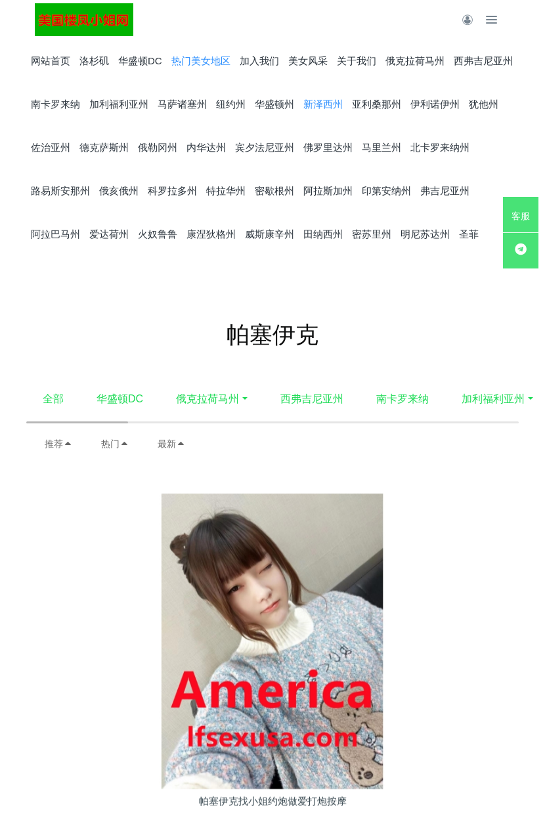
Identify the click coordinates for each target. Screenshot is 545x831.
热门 (115, 443)
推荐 (58, 443)
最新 (171, 443)
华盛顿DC (120, 398)
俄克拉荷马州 (207, 398)
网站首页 (50, 60)
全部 (53, 398)
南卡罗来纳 (402, 398)
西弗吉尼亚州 (311, 398)
